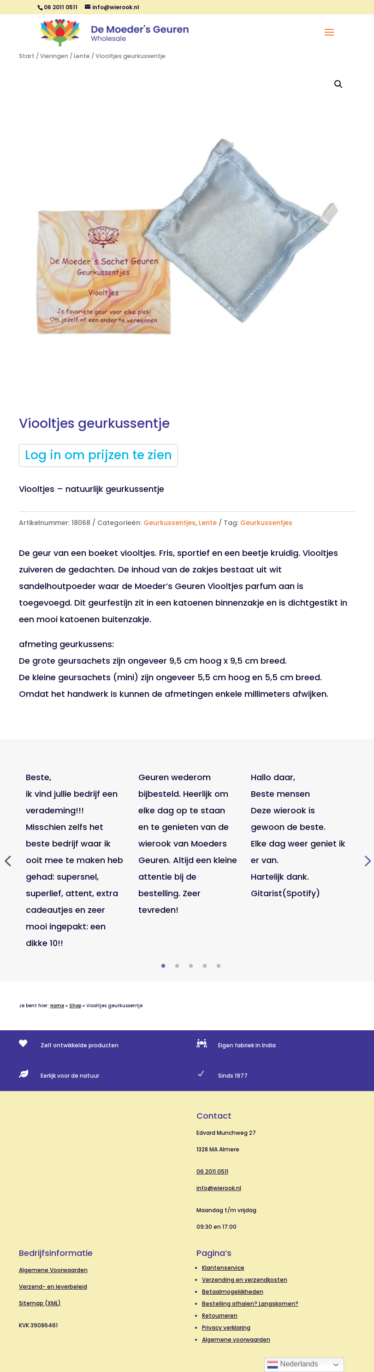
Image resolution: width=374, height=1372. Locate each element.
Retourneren (219, 1315)
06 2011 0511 (212, 1171)
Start (27, 56)
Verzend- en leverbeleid (53, 1286)
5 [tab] (218, 966)
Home (57, 1005)
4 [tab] (204, 966)
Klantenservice (223, 1268)
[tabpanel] (75, 860)
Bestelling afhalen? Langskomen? (250, 1304)
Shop (75, 1005)
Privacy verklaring (226, 1327)
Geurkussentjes (169, 522)
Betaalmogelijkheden (232, 1292)
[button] (338, 84)
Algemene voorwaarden (236, 1339)
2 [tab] (177, 966)
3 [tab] (191, 966)
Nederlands (292, 1364)
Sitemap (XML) (40, 1303)
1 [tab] (163, 966)
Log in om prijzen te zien (98, 455)
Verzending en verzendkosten (244, 1280)
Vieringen (54, 56)
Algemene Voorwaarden (53, 1270)
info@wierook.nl (218, 1188)
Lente (82, 56)
